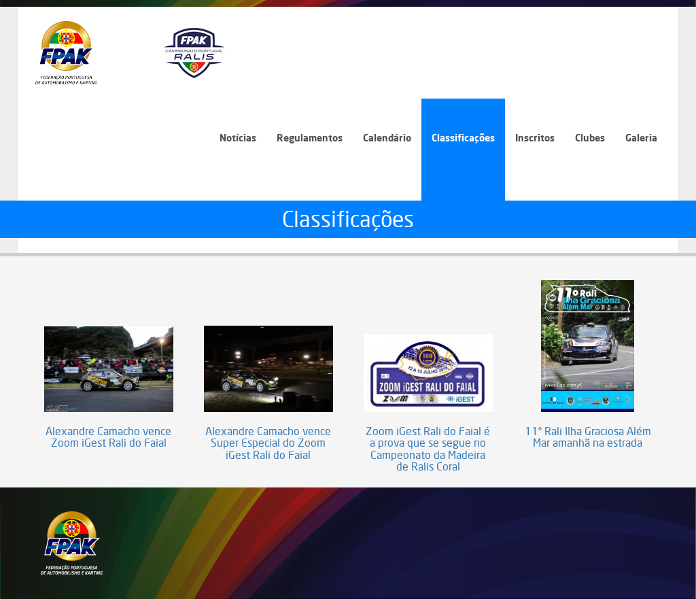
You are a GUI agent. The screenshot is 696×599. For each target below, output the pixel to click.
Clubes (590, 137)
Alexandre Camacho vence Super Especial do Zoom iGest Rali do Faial (268, 444)
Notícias (238, 137)
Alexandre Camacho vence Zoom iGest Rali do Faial (108, 437)
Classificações (463, 137)
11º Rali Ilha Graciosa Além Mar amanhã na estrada (588, 437)
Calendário (387, 137)
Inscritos (535, 137)
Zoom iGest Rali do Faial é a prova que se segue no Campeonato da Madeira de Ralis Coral (428, 449)
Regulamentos (310, 137)
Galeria (641, 137)
